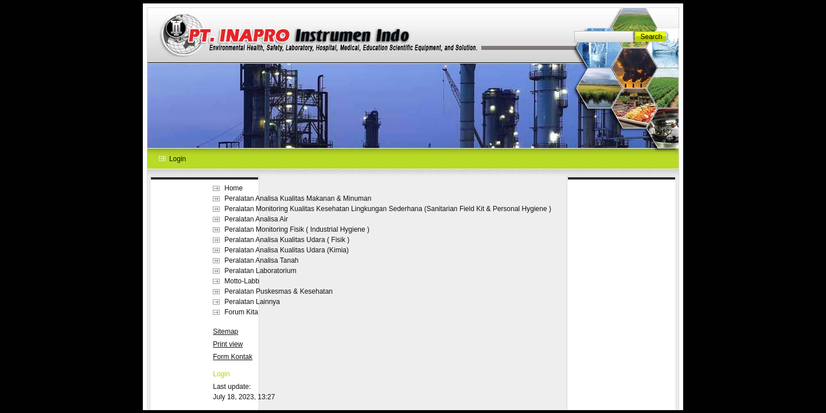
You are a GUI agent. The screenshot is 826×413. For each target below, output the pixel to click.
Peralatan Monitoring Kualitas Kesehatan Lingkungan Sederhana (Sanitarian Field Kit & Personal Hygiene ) (387, 209)
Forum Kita (241, 312)
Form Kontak (232, 357)
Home (233, 188)
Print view (228, 344)
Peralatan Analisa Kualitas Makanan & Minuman (297, 198)
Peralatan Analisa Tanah (261, 260)
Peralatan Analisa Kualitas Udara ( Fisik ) (286, 240)
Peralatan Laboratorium (260, 271)
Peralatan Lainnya (252, 302)
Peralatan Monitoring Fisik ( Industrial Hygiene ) (296, 229)
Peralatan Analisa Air (256, 219)
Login (221, 374)
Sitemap (225, 332)
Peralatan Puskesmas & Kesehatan (278, 291)
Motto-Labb (241, 281)
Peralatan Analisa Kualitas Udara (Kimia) (286, 250)
